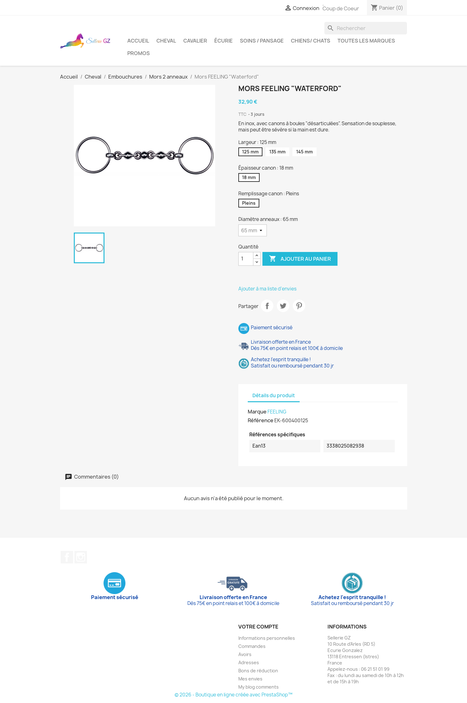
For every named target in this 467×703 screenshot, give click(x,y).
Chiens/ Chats (310, 40)
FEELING (277, 411)
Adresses (248, 662)
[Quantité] (245, 259)
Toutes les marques (366, 40)
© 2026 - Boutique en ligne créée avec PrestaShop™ (233, 694)
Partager (267, 306)
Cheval (166, 40)
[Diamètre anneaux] (252, 230)
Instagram (80, 557)
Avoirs (244, 654)
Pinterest (299, 306)
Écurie (223, 40)
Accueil (138, 40)
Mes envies (250, 679)
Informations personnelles (266, 638)
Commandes (252, 646)
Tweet (283, 306)
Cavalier (195, 40)
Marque (257, 411)
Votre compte (258, 626)
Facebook (67, 557)
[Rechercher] (365, 28)
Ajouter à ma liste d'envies (267, 288)
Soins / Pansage (262, 40)
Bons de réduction (258, 671)
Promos (138, 53)
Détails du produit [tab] (273, 395)
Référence (260, 420)
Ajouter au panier (300, 259)
